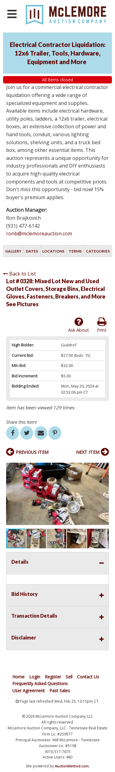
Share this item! (21, 422)
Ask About (78, 325)
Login (34, 677)
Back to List (19, 273)
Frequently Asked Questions (40, 683)
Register (53, 677)
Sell (69, 677)
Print (101, 325)
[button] (103, 465)
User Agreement (28, 690)
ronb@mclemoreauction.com (39, 233)
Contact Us (88, 677)
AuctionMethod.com (72, 766)
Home (18, 677)
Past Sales (59, 690)
